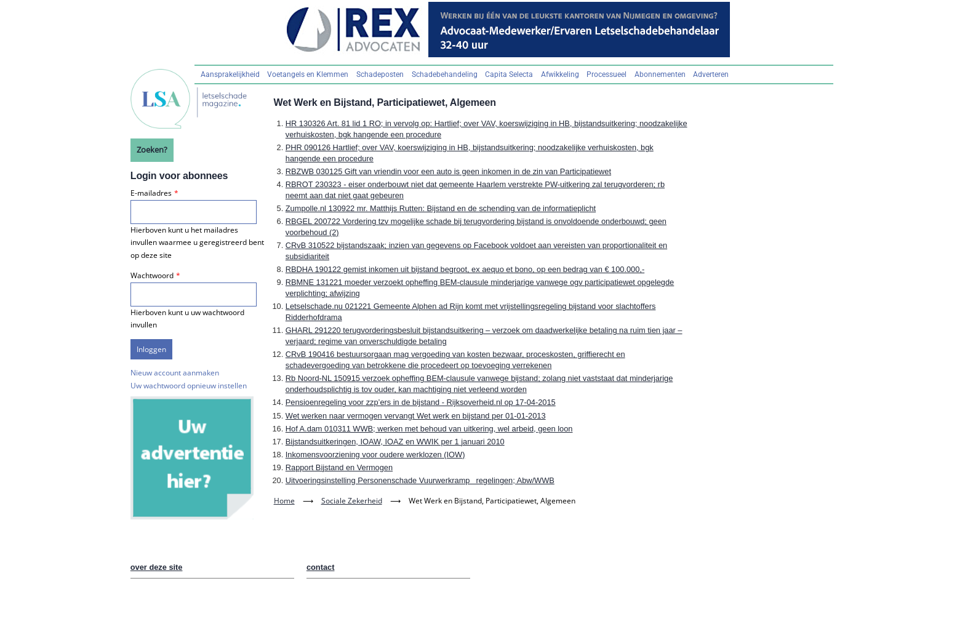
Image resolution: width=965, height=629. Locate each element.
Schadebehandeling (445, 74)
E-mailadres (151, 193)
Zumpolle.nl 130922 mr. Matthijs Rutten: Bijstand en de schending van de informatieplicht (441, 208)
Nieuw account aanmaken (174, 372)
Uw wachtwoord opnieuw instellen (188, 385)
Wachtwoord (152, 275)
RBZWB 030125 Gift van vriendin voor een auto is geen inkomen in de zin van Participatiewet (448, 171)
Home (284, 500)
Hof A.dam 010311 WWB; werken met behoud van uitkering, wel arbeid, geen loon (429, 428)
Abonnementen (660, 74)
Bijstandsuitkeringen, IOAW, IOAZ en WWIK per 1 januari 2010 (395, 441)
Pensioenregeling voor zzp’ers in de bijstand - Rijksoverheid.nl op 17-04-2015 (421, 402)
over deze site (156, 567)
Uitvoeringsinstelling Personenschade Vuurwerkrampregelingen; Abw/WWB (420, 480)
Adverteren (711, 74)
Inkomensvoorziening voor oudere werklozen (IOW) (375, 454)
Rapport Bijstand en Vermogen (339, 467)
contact (320, 567)
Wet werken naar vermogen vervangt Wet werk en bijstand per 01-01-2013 (416, 415)
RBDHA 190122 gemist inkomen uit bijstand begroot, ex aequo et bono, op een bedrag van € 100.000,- (465, 269)
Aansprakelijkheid (230, 74)
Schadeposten (380, 74)
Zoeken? (152, 149)
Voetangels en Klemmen (307, 74)
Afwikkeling (560, 74)
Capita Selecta (509, 74)
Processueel (607, 74)
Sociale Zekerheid (351, 500)
